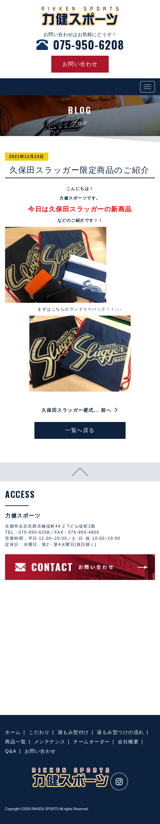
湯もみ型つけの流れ (120, 732)
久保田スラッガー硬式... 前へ (80, 410)
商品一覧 (15, 741)
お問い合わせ (40, 751)
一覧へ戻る (80, 430)
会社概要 (128, 741)
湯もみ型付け (73, 732)
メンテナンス (49, 741)
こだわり (39, 732)
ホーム (13, 732)
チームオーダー (91, 741)
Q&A (11, 751)
